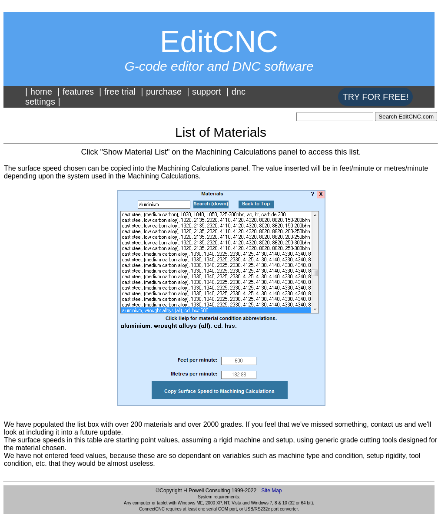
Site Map (271, 491)
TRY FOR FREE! (375, 97)
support (206, 91)
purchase (164, 91)
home (41, 91)
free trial (120, 91)
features (78, 91)
